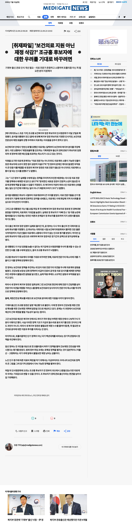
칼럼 (99, 156)
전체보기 (122, 151)
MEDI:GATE (121, 2)
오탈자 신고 (22, 431)
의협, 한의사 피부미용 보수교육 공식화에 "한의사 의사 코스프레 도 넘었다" (110, 77)
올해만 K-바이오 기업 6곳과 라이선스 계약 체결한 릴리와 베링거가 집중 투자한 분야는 (110, 100)
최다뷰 (99, 64)
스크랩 (36, 431)
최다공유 (118, 64)
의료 (38, 17)
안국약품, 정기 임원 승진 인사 (100, 245)
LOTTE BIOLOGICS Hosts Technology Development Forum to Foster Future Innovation (108, 198)
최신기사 (20, 17)
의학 (52, 17)
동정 (113, 239)
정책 (45, 17)
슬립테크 (92, 17)
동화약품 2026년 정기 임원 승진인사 (102, 260)
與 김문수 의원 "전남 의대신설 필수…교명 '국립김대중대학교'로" (110, 81)
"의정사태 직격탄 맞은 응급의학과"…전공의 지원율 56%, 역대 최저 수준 (110, 104)
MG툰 (118, 156)
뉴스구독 (102, 2)
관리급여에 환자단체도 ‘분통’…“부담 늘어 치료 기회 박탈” (110, 89)
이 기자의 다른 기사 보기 (70, 447)
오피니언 (82, 17)
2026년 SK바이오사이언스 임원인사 (102, 248)
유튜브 (81, 23)
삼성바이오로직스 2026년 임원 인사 (102, 256)
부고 (122, 239)
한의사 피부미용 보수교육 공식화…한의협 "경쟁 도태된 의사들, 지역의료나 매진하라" (110, 92)
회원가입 (93, 2)
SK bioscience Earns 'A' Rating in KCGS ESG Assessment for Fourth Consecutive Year (108, 206)
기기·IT (72, 17)
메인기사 (10, 17)
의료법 (60, 23)
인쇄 (47, 431)
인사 (94, 239)
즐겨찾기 (110, 2)
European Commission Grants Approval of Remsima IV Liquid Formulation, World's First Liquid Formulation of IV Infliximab (108, 213)
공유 (78, 31)
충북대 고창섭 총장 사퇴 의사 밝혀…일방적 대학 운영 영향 (110, 96)
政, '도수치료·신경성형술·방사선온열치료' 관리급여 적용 (110, 70)
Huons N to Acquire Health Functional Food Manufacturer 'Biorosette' (108, 209)
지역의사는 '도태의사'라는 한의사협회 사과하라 (110, 73)
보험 (70, 23)
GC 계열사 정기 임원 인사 (98, 252)
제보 (68, 31)
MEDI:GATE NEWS (66, 7)
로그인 (85, 2)
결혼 (103, 239)
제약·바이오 (61, 17)
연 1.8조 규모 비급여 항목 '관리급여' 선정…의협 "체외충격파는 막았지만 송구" (110, 85)
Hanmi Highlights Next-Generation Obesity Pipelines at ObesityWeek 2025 (108, 202)
